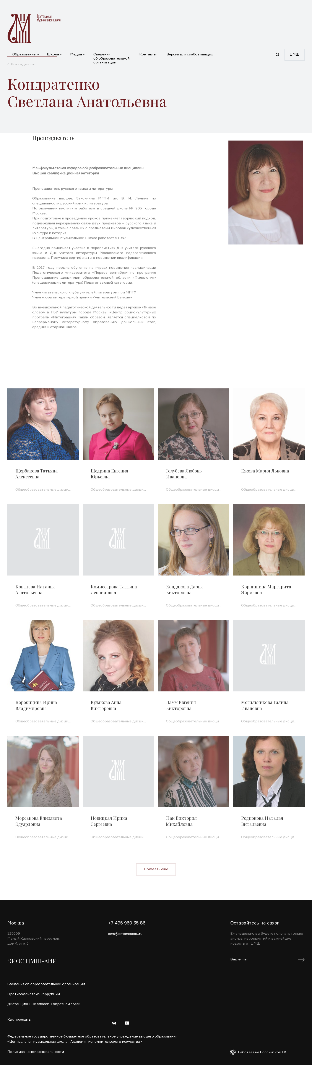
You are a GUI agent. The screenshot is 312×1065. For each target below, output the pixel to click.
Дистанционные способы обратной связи (43, 1004)
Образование (24, 54)
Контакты (147, 54)
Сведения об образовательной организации (111, 57)
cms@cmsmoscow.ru (125, 934)
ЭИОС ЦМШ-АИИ (32, 961)
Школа (53, 54)
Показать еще (156, 883)
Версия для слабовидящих (189, 54)
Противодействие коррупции (33, 994)
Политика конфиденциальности (35, 1052)
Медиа (76, 54)
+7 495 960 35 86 (126, 923)
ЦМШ (294, 55)
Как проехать (19, 1019)
